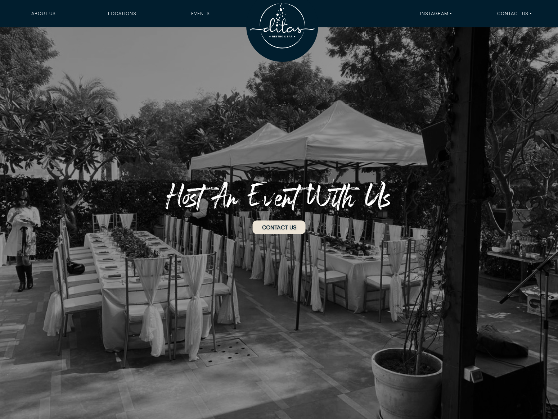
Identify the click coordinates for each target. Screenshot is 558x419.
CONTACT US (279, 227)
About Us (43, 13)
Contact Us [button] (512, 13)
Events (200, 13)
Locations (122, 13)
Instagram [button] (434, 13)
